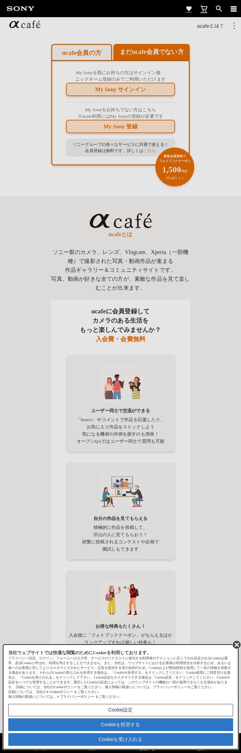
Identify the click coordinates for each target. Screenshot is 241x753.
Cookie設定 (120, 710)
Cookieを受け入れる (121, 739)
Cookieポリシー (61, 692)
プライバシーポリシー (77, 696)
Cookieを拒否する (120, 724)
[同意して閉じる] (236, 644)
